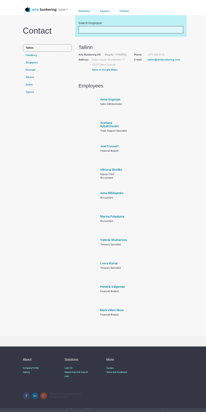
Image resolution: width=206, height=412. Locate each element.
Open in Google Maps (104, 74)
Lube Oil (68, 372)
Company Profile (30, 372)
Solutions (84, 11)
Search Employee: (90, 28)
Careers (104, 11)
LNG (66, 380)
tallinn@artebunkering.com (164, 64)
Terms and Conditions (116, 376)
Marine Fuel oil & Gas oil (76, 376)
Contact (124, 11)
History (26, 376)
